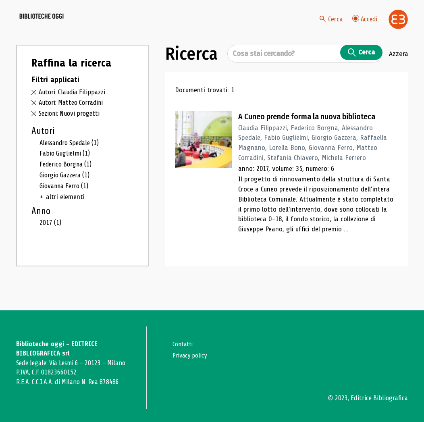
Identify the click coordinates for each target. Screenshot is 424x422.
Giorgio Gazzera (66, 194)
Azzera (398, 72)
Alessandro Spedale (72, 161)
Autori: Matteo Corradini (73, 121)
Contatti (184, 344)
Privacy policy (192, 355)
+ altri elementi (62, 216)
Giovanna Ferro (66, 205)
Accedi (364, 28)
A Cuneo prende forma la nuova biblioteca (316, 135)
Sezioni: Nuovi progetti (71, 132)
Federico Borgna (68, 183)
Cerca (329, 28)
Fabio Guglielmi (66, 172)
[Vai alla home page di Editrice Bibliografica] (398, 28)
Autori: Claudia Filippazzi (73, 110)
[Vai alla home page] (61, 28)
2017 (50, 242)
